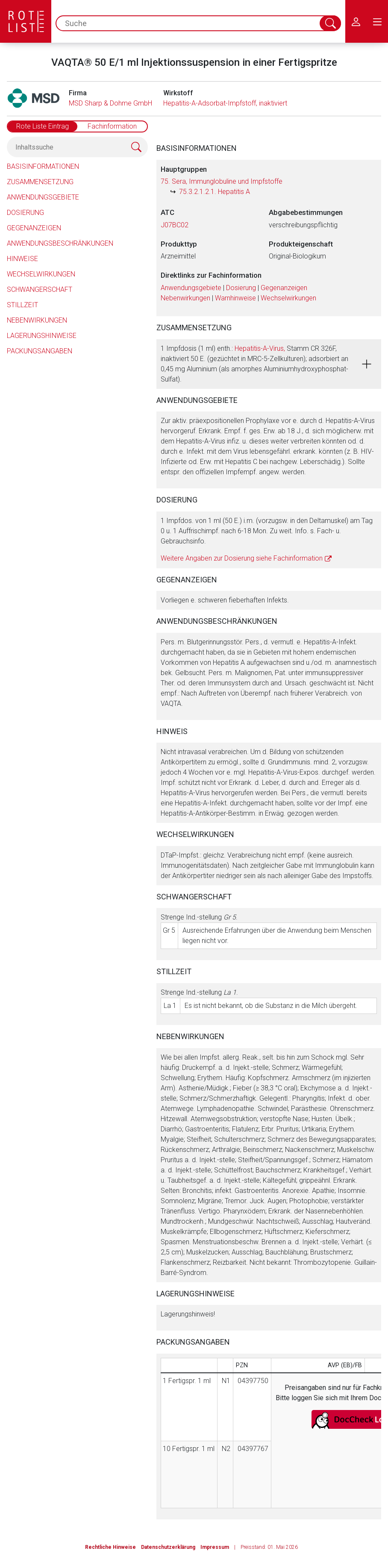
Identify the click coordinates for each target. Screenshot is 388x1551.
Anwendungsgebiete (43, 197)
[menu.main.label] (377, 21)
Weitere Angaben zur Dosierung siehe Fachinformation (242, 558)
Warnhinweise (235, 298)
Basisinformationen (43, 166)
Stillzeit (22, 305)
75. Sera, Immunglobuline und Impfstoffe (221, 181)
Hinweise (22, 259)
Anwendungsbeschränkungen (60, 243)
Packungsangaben (39, 351)
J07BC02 (174, 225)
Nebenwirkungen (37, 320)
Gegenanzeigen (34, 228)
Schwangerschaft (39, 289)
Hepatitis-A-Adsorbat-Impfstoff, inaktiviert (225, 103)
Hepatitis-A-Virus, (260, 348)
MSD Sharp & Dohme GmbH (110, 103)
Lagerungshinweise (41, 336)
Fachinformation (112, 126)
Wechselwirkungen (41, 274)
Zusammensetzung (40, 182)
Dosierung (25, 213)
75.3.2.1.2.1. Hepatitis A (214, 192)
